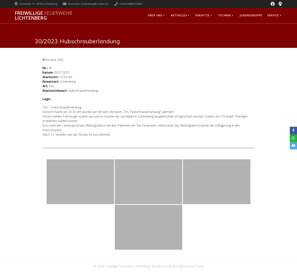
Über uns (155, 15)
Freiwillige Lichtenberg (43, 15)
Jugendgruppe (251, 15)
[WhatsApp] (293, 138)
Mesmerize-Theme (191, 266)
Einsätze (202, 15)
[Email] (293, 145)
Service (273, 15)
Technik (224, 15)
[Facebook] (293, 130)
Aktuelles (179, 15)
